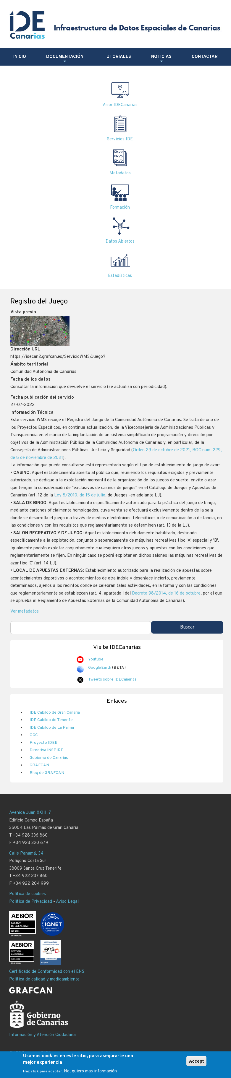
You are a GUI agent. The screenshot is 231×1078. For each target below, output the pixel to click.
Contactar (205, 57)
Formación (120, 207)
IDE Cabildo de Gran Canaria (55, 712)
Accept (196, 1063)
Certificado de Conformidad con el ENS (46, 972)
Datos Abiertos (120, 241)
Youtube (96, 659)
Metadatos (120, 173)
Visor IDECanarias (120, 105)
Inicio (19, 57)
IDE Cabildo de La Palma (52, 727)
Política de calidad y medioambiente (44, 979)
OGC (34, 735)
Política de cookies (27, 894)
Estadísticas (120, 276)
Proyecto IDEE (43, 742)
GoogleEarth (99, 667)
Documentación (64, 59)
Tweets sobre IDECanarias (112, 679)
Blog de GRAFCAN (47, 772)
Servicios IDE (120, 139)
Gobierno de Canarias (49, 757)
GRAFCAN (39, 765)
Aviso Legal (67, 902)
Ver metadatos (24, 611)
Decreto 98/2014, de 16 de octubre (166, 593)
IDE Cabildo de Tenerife (51, 720)
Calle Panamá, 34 (26, 853)
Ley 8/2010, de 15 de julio (79, 495)
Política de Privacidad (30, 902)
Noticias (161, 59)
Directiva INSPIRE (46, 750)
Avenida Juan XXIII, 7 (30, 813)
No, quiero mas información (90, 1074)
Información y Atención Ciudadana (42, 1035)
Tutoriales (117, 57)
